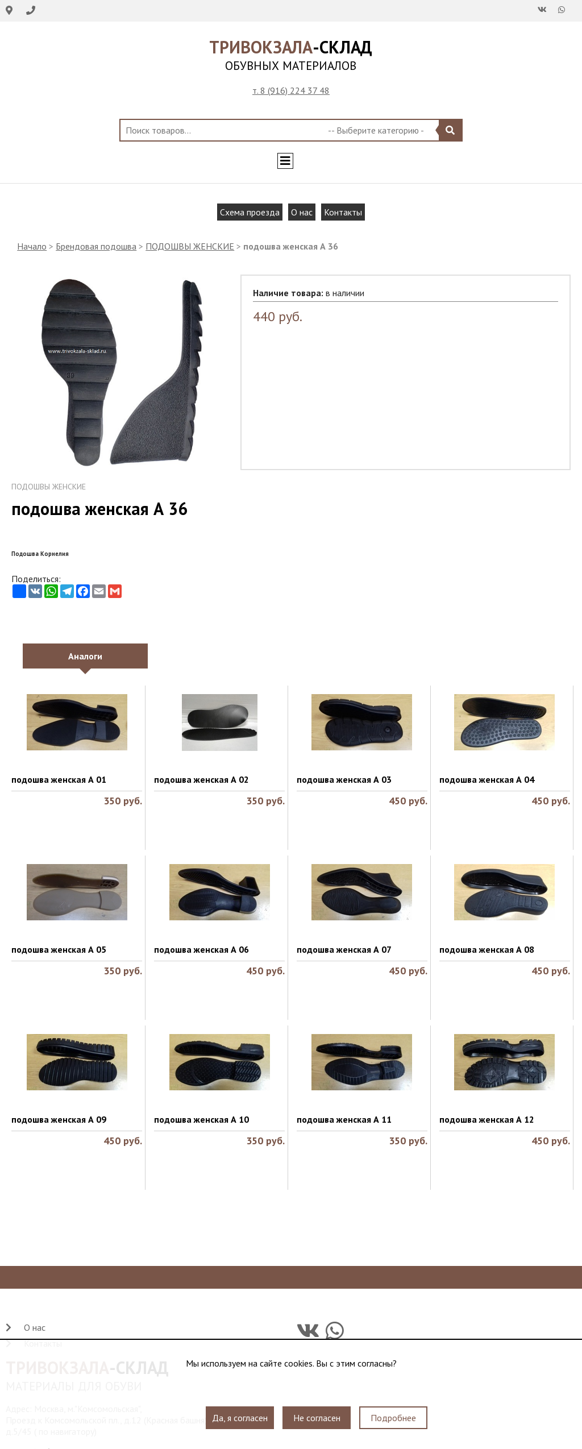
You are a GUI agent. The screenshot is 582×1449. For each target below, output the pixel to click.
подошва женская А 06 (201, 949)
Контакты (343, 212)
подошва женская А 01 (58, 779)
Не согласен (316, 1417)
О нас (302, 212)
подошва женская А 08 (486, 949)
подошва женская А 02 (201, 779)
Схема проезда (250, 212)
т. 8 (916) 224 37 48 (291, 90)
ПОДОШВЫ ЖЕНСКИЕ (190, 246)
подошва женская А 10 (201, 1119)
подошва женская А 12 (486, 1119)
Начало (32, 246)
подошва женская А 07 (344, 949)
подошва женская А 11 (344, 1119)
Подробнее (393, 1417)
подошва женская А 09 (58, 1119)
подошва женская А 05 (58, 949)
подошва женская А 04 (486, 779)
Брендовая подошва (96, 246)
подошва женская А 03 (344, 779)
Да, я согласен (240, 1417)
